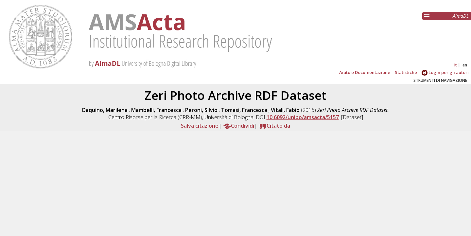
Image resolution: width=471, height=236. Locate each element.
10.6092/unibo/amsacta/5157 (303, 117)
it (455, 65)
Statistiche (406, 72)
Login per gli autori (445, 72)
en (464, 65)
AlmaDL (461, 16)
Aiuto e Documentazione (364, 72)
